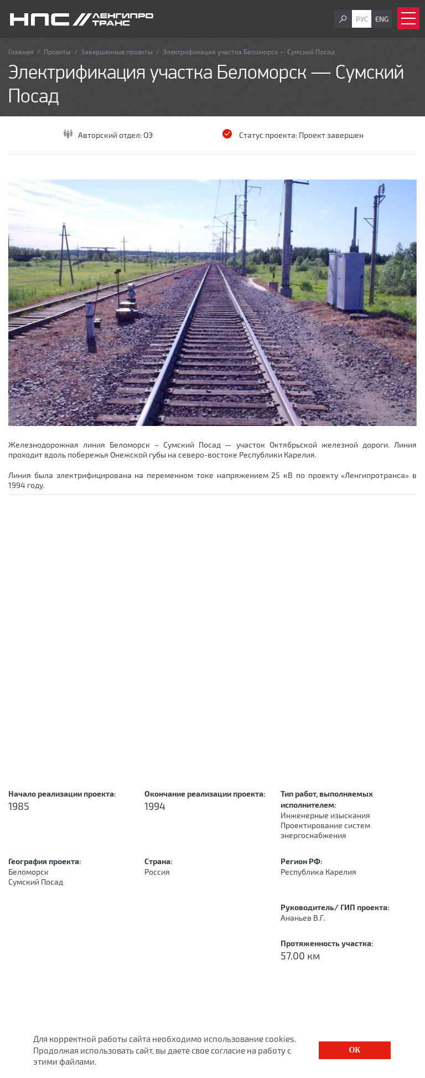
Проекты (57, 51)
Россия (157, 871)
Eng (381, 18)
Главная (21, 51)
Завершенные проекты (117, 51)
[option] (212, 302)
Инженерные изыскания (325, 815)
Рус (362, 18)
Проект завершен (331, 135)
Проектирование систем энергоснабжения (325, 830)
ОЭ (148, 135)
